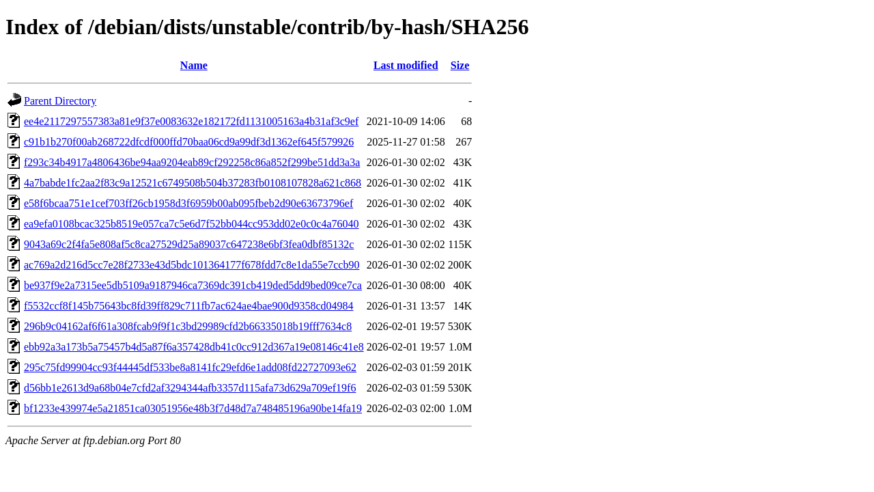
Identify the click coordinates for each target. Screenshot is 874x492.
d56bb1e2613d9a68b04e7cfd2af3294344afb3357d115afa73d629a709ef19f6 (190, 388)
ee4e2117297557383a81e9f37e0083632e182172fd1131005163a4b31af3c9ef (191, 121)
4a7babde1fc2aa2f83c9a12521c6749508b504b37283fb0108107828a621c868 (192, 183)
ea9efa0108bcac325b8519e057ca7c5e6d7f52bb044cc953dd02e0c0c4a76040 (191, 224)
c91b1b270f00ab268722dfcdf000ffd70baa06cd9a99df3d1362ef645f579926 (189, 142)
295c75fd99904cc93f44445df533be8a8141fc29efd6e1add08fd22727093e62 (190, 367)
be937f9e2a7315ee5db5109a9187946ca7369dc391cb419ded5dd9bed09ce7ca (193, 285)
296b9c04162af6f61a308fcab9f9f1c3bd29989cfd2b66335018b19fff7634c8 (188, 326)
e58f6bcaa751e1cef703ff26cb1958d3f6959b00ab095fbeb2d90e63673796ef (188, 203)
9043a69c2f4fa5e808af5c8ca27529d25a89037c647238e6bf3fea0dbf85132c (189, 244)
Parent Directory (60, 101)
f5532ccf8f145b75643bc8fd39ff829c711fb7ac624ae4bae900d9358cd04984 (189, 306)
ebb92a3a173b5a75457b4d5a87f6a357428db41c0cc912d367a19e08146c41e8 (194, 347)
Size (460, 65)
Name (194, 65)
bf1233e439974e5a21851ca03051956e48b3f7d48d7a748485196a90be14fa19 (193, 408)
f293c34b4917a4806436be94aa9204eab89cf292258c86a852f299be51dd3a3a (192, 162)
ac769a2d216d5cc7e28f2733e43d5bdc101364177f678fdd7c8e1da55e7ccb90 (191, 265)
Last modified (405, 65)
